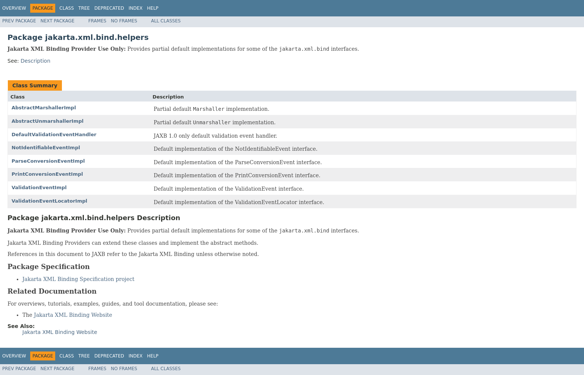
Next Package (58, 21)
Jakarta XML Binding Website (73, 315)
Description (35, 61)
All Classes (165, 21)
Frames (97, 21)
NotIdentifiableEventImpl (46, 147)
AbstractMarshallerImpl (44, 107)
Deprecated (109, 8)
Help (152, 8)
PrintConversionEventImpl (47, 174)
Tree (84, 8)
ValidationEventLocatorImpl (49, 201)
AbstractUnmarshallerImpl (48, 121)
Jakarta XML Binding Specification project (78, 279)
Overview (14, 8)
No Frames (124, 21)
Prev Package (19, 21)
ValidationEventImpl (39, 187)
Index (136, 8)
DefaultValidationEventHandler (54, 134)
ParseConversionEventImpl (48, 161)
